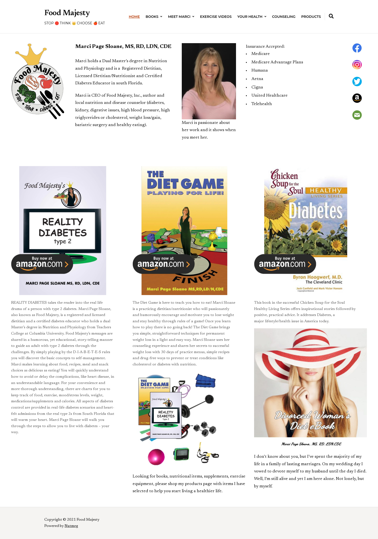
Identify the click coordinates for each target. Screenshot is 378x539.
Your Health (250, 16)
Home (134, 16)
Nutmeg (71, 526)
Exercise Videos (216, 16)
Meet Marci (179, 16)
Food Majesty (67, 13)
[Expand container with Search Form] (331, 16)
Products (311, 16)
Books (152, 16)
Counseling (284, 16)
